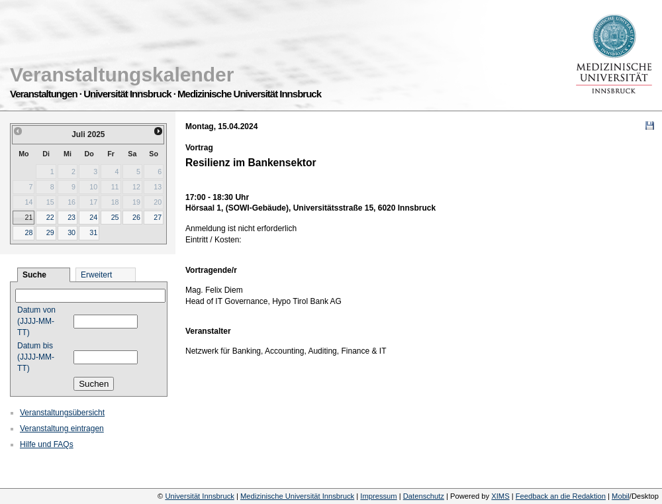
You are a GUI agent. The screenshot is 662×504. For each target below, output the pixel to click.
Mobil (621, 496)
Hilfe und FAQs (46, 444)
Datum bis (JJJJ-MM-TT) (35, 357)
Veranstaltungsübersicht (62, 412)
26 (136, 217)
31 (93, 232)
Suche (34, 274)
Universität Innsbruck (199, 496)
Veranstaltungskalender (122, 74)
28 (28, 232)
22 (50, 217)
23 (71, 217)
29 (50, 232)
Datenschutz (423, 496)
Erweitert (96, 274)
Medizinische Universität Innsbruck (297, 496)
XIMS (500, 496)
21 (28, 217)
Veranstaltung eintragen (62, 428)
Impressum (378, 496)
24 (93, 217)
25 (115, 217)
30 (71, 232)
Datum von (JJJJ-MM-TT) (36, 321)
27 (158, 217)
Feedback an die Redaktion (561, 496)
